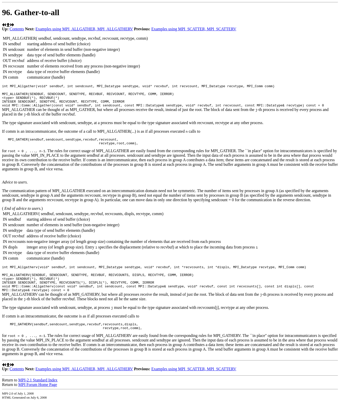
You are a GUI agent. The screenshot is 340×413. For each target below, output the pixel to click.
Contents (17, 29)
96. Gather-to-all (30, 12)
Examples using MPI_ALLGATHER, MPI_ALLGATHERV (84, 29)
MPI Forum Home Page (37, 396)
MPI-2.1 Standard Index (37, 391)
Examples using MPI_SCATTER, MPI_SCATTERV (193, 29)
